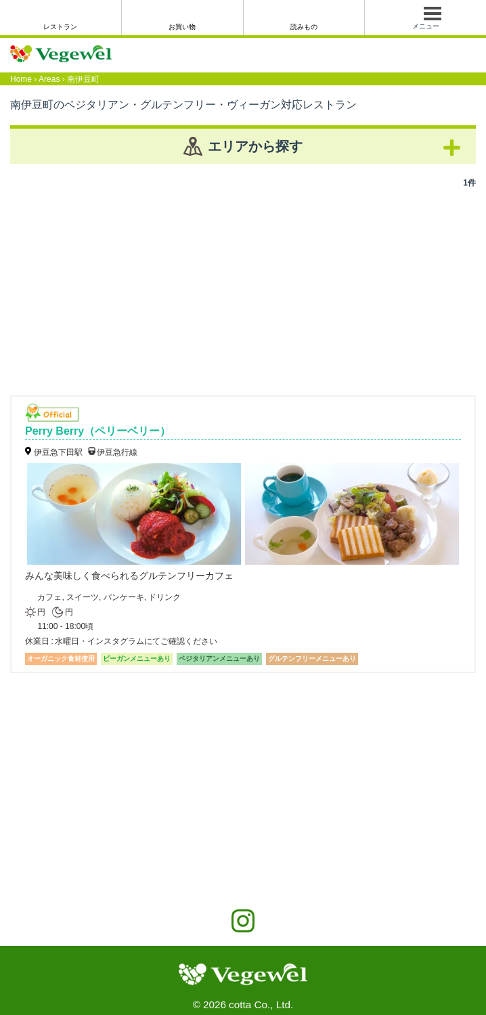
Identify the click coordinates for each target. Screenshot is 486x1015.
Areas (49, 79)
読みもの (303, 26)
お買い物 (182, 26)
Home (21, 79)
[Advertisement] (243, 287)
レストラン (60, 26)
